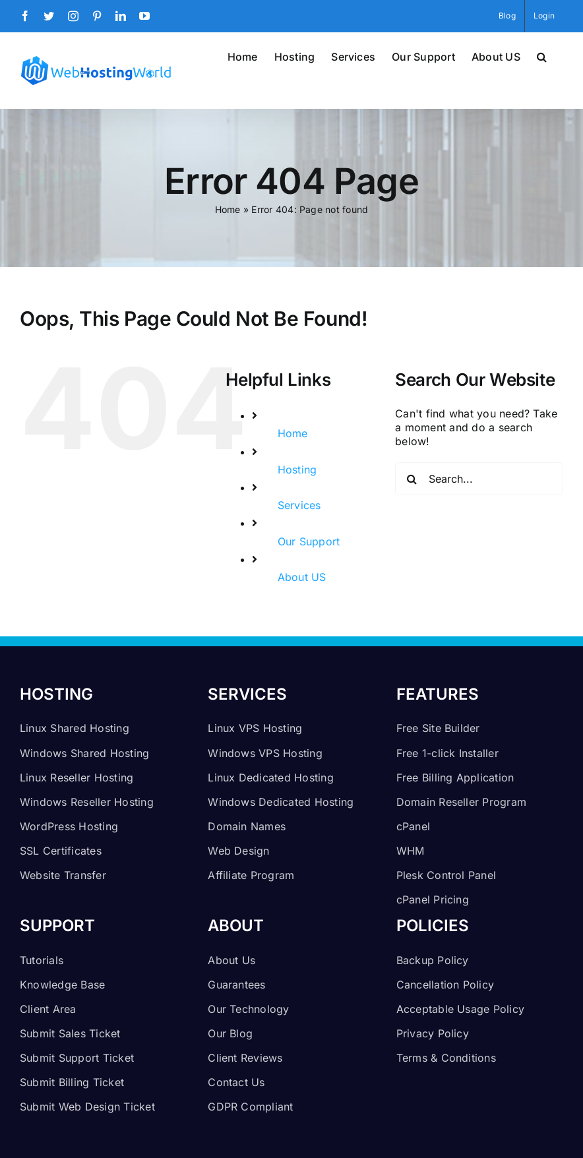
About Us (231, 960)
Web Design (238, 850)
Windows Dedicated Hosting (280, 801)
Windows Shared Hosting (84, 753)
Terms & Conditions (446, 1057)
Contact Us (236, 1082)
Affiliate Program (251, 875)
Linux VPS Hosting (255, 728)
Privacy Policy (432, 1033)
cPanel (413, 826)
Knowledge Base (62, 984)
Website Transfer (63, 875)
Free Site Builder (438, 728)
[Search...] (479, 478)
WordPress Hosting (69, 826)
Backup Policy (432, 960)
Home (228, 209)
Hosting (297, 469)
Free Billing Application (455, 777)
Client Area (48, 1009)
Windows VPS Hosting (265, 753)
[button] (542, 55)
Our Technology (248, 1009)
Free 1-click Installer (447, 753)
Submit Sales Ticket (70, 1033)
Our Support (309, 541)
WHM (410, 850)
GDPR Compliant (250, 1106)
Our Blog (230, 1033)
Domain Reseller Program (461, 801)
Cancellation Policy (445, 984)
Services (299, 505)
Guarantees (236, 984)
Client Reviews (245, 1057)
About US (302, 577)
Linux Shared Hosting (74, 728)
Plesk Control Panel (446, 875)
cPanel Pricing (432, 899)
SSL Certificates (61, 850)
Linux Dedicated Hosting (271, 777)
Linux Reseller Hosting (76, 777)
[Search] (411, 478)
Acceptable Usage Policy (460, 1009)
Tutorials (41, 960)
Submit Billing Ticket (72, 1082)
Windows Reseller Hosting (87, 801)
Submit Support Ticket (77, 1057)
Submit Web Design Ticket (87, 1106)
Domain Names (247, 826)
